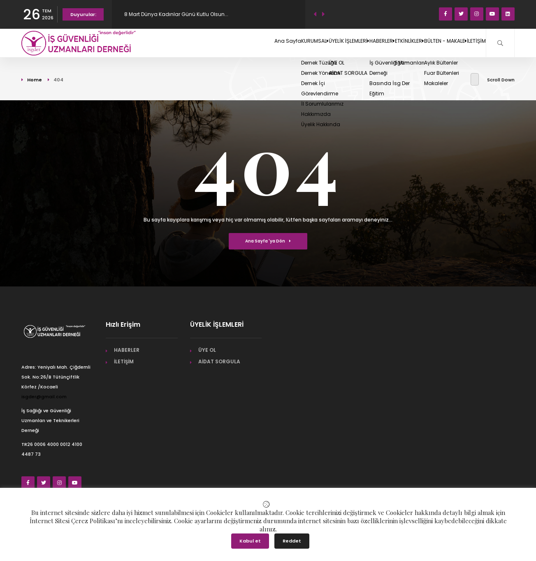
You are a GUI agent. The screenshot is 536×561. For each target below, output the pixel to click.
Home (34, 79)
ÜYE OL (207, 349)
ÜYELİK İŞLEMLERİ (285, 42)
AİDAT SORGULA (219, 361)
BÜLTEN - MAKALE (424, 42)
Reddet (292, 541)
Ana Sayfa (197, 42)
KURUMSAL (236, 42)
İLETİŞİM (469, 42)
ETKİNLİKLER (373, 42)
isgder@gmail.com (44, 396)
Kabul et (250, 541)
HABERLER (332, 42)
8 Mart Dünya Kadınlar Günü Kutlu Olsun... (176, 14)
